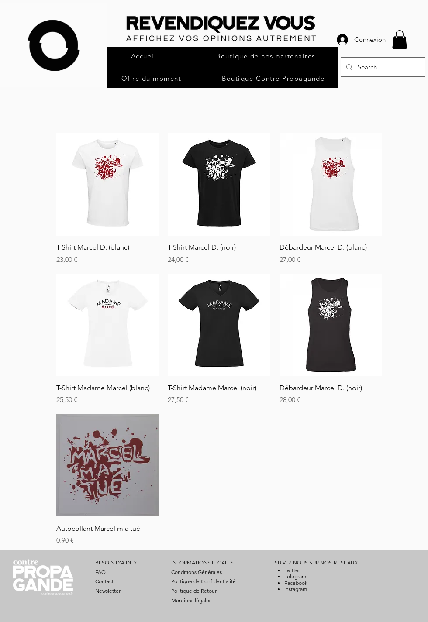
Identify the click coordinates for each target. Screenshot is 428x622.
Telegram (295, 576)
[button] (399, 39)
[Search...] (382, 67)
